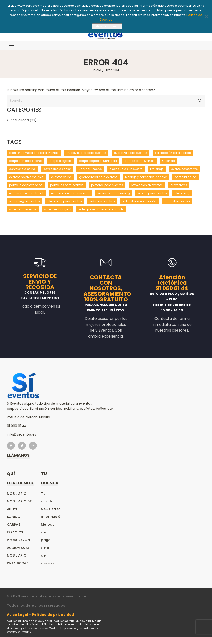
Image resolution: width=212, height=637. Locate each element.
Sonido (13, 516)
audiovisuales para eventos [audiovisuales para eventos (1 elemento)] (86, 153)
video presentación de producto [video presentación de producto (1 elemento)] (101, 209)
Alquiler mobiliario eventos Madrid (66, 624)
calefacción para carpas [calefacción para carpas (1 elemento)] (173, 153)
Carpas (13, 524)
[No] (206, 16)
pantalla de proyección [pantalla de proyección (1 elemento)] (25, 185)
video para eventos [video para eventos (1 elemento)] (22, 209)
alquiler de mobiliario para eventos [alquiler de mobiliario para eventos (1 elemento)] (34, 153)
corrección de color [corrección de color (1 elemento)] (57, 169)
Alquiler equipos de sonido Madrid (29, 621)
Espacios (15, 532)
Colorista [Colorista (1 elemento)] (168, 161)
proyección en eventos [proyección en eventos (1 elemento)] (147, 185)
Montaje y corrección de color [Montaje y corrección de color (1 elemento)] (146, 177)
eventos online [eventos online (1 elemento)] (61, 177)
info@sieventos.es (21, 434)
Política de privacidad (53, 614)
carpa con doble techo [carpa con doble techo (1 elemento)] (25, 161)
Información (51, 516)
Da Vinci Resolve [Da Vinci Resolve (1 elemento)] (90, 169)
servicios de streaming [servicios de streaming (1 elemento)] (113, 193)
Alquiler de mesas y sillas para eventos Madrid (53, 626)
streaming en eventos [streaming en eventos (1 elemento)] (24, 201)
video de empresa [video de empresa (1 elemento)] (177, 201)
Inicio (97, 70)
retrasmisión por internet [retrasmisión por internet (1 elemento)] (26, 193)
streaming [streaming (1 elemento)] (182, 193)
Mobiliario (16, 493)
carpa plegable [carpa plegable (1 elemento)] (60, 161)
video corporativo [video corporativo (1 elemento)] (102, 201)
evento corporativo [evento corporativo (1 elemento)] (184, 169)
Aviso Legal (17, 614)
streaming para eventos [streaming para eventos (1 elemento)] (65, 201)
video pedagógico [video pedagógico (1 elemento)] (57, 209)
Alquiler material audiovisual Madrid (78, 621)
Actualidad (19, 120)
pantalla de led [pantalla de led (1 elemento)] (185, 177)
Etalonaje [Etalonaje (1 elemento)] (156, 169)
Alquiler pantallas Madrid (24, 624)
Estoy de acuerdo (107, 26)
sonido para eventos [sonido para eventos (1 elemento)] (152, 193)
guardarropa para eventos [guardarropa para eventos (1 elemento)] (98, 177)
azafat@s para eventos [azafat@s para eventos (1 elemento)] (130, 153)
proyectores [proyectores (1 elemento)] (179, 185)
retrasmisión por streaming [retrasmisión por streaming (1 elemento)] (70, 193)
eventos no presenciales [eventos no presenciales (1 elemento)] (26, 177)
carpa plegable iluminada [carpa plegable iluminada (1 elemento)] (98, 161)
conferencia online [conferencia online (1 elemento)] (22, 169)
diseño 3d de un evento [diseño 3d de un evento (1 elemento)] (125, 169)
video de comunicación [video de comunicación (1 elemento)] (139, 201)
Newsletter (50, 509)
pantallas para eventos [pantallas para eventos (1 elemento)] (66, 185)
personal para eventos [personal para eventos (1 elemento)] (107, 185)
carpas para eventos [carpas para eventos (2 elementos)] (139, 161)
